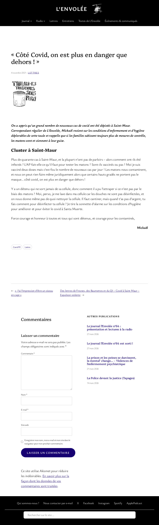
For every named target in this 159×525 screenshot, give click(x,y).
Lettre (27, 247)
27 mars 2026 (93, 334)
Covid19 (16, 247)
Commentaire (28, 353)
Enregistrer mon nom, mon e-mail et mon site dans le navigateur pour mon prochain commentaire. (47, 442)
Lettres (33, 72)
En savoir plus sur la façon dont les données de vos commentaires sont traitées (45, 481)
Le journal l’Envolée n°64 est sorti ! (110, 343)
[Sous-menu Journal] (31, 21)
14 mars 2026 (93, 382)
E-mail (24, 409)
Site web (24, 424)
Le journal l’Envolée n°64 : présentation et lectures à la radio (109, 327)
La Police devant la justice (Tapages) (111, 377)
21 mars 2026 (93, 368)
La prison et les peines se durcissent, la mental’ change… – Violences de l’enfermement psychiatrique (111, 360)
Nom (24, 394)
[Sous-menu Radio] (44, 21)
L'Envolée (71, 8)
